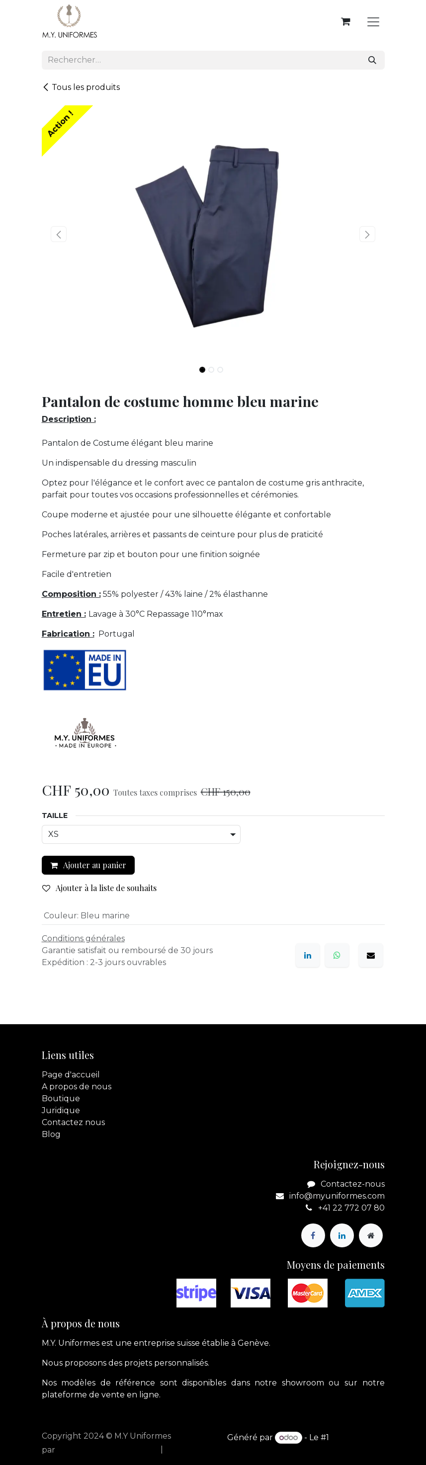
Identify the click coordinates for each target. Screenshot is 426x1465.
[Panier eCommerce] (346, 21)
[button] (59, 234)
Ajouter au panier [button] (88, 865)
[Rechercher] (372, 60)
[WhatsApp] (337, 955)
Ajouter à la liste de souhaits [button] (99, 888)
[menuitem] (130, 1449)
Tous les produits (81, 87)
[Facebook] (313, 1235)
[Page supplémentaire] (371, 1235)
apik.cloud (77, 1450)
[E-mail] (371, 955)
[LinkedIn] (308, 955)
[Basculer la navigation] (373, 21)
